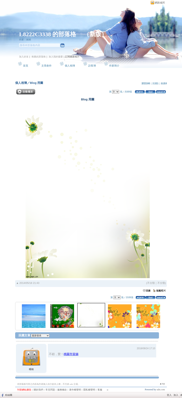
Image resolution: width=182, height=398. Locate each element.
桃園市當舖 (71, 354)
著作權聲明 (75, 389)
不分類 (151, 282)
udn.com (161, 389)
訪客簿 (92, 65)
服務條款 (62, 389)
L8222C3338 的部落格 (48, 34)
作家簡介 (114, 65)
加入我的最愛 (56, 56)
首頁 (25, 65)
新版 (95, 34)
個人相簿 (70, 65)
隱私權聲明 (89, 389)
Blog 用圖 (36, 82)
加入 (176, 395)
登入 (169, 395)
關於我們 (38, 389)
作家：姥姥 (25, 39)
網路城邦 (160, 2)
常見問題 (50, 389)
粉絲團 (8, 395)
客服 (100, 389)
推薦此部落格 (39, 56)
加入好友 (24, 56)
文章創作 (46, 65)
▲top (162, 383)
